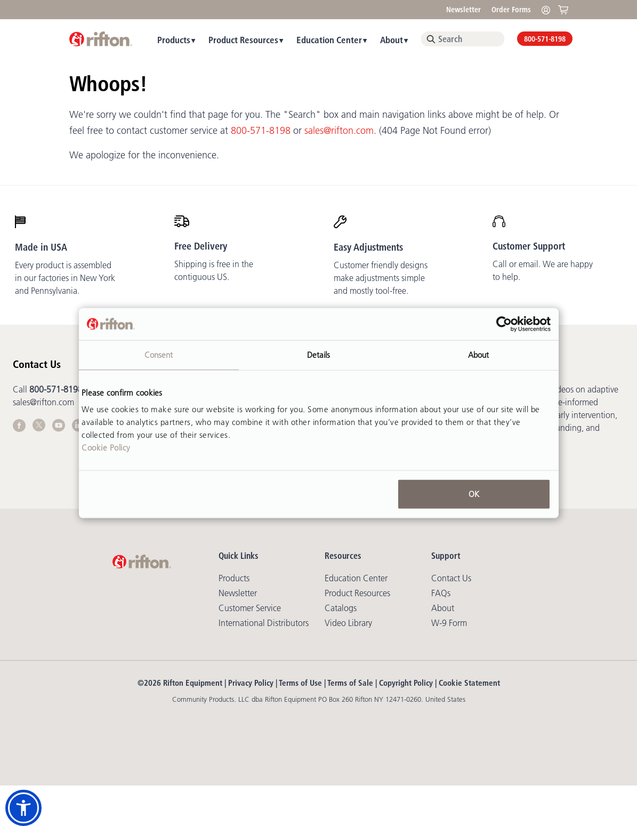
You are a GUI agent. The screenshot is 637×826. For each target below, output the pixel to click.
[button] (23, 807)
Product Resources (243, 39)
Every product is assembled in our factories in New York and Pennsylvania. (65, 278)
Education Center (329, 39)
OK (474, 494)
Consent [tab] (158, 354)
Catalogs (341, 608)
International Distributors (264, 623)
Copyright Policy (406, 683)
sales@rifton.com (339, 131)
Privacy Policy (250, 683)
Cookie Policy (106, 448)
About (391, 39)
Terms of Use (300, 683)
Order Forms (511, 9)
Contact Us (451, 578)
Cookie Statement (469, 683)
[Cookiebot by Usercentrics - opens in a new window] (504, 324)
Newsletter (463, 9)
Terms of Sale (350, 683)
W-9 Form (449, 623)
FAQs (440, 593)
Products (173, 39)
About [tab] (478, 354)
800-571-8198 (545, 39)
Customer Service (250, 608)
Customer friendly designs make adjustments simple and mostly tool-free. (381, 278)
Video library (348, 623)
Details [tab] (318, 354)
